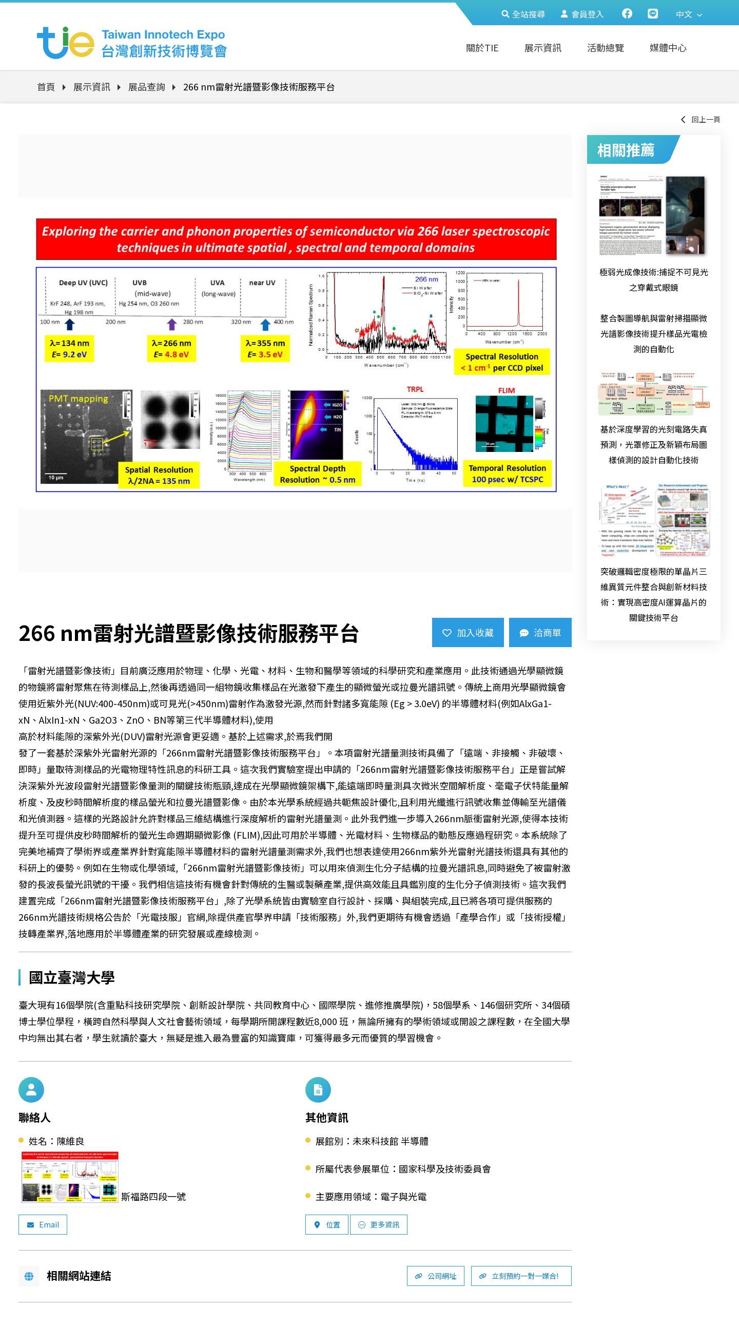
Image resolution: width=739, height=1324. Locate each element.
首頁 (46, 86)
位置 (327, 1224)
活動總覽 (605, 47)
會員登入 (582, 14)
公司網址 (435, 1276)
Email (43, 1224)
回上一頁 (700, 119)
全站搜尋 (523, 14)
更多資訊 (378, 1224)
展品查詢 (146, 86)
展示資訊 (542, 47)
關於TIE (482, 47)
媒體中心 (668, 47)
